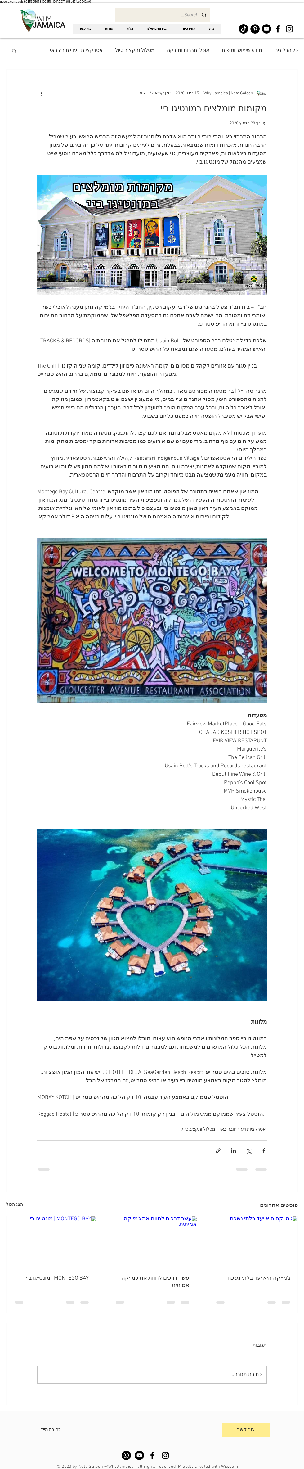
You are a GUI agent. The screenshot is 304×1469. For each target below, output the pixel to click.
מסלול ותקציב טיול (134, 50)
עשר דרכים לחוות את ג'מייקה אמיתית (155, 1282)
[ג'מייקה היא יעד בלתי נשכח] (252, 1241)
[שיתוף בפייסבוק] (264, 1151)
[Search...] (163, 15)
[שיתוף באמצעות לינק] (218, 1151)
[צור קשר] (246, 1430)
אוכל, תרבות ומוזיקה (188, 50)
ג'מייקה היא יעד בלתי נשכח (258, 1278)
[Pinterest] (255, 29)
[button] (14, 50)
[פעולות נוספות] (41, 93)
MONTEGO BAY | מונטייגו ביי (57, 1278)
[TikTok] (243, 29)
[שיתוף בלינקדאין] (233, 1151)
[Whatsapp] (126, 1455)
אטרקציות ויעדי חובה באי (76, 50)
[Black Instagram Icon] (289, 29)
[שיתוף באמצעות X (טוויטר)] (249, 1151)
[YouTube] (266, 29)
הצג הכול (14, 1204)
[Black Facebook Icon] (278, 29)
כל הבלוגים (286, 50)
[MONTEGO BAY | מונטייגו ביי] (51, 1241)
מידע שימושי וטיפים (242, 50)
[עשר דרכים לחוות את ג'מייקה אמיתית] (152, 1241)
